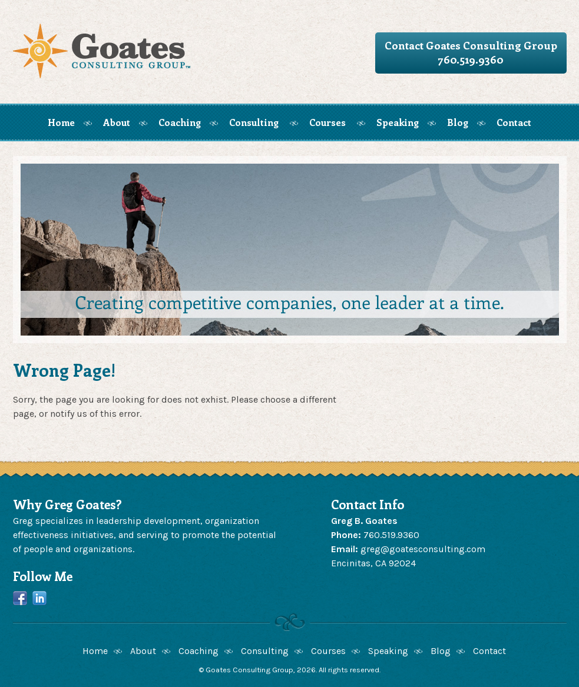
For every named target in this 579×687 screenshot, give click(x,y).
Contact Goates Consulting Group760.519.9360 (471, 52)
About (116, 122)
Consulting (254, 122)
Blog (457, 122)
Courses (327, 122)
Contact (514, 122)
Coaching (179, 122)
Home (61, 122)
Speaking (397, 122)
